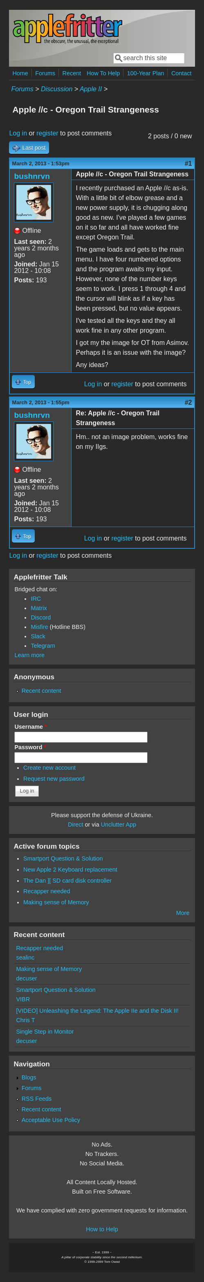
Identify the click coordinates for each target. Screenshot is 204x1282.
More (183, 913)
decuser (26, 978)
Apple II (91, 89)
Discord (41, 617)
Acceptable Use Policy (51, 1120)
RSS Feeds (37, 1098)
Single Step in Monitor (45, 1031)
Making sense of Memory (56, 902)
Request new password (54, 778)
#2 (188, 402)
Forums (45, 73)
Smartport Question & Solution (63, 858)
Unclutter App (118, 824)
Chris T (25, 1020)
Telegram (43, 645)
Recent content (41, 690)
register (47, 133)
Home (20, 73)
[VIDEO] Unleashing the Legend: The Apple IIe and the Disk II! (97, 1010)
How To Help (103, 73)
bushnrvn (31, 176)
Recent (72, 73)
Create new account (49, 767)
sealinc (25, 957)
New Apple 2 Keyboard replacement (70, 869)
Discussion (56, 89)
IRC (36, 598)
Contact (181, 73)
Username (30, 726)
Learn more (29, 655)
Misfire (39, 627)
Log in (18, 133)
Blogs (29, 1077)
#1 (188, 163)
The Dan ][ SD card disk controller (67, 880)
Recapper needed (46, 891)
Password (30, 747)
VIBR (23, 999)
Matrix (39, 608)
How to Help (102, 1229)
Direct (75, 824)
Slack (38, 636)
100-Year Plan (145, 73)
